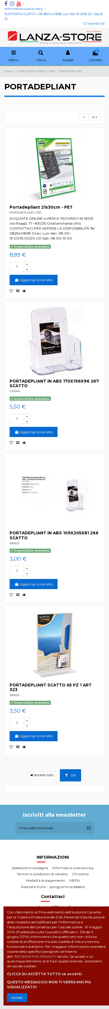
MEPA (74, 880)
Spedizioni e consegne (30, 868)
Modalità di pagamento (45, 880)
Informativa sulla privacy (24, 9)
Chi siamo (80, 874)
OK (70, 775)
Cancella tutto (41, 775)
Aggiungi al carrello (34, 280)
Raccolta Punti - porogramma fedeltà (53, 887)
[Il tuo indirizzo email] (49, 828)
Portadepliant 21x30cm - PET (41, 207)
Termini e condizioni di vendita (42, 874)
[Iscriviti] (88, 828)
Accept (17, 997)
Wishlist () (94, 24)
